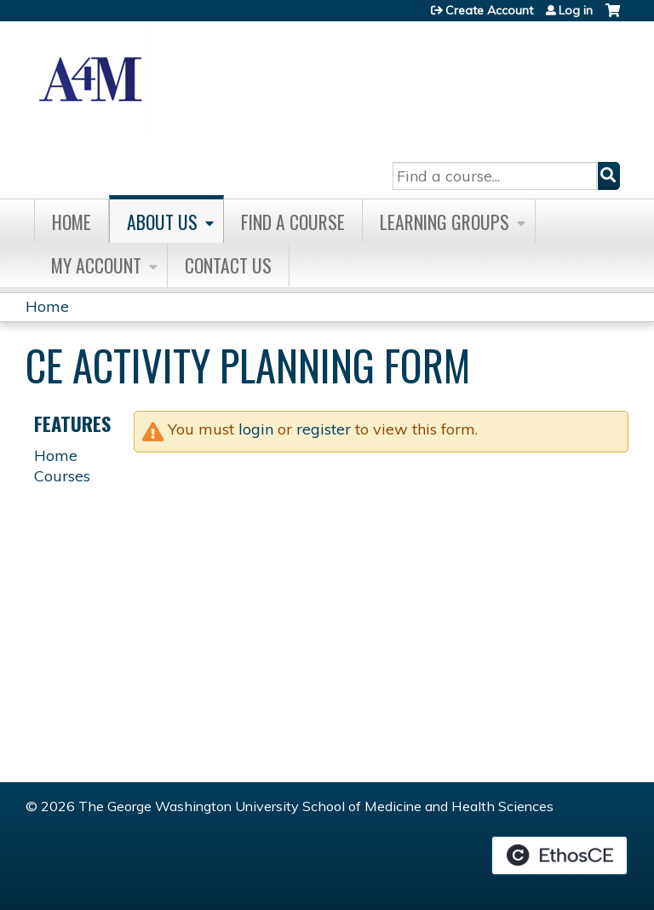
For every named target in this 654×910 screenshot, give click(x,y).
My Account (96, 265)
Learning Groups (444, 221)
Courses (62, 476)
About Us (162, 221)
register (323, 429)
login (255, 429)
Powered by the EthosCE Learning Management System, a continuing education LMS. (559, 855)
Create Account (489, 10)
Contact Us (228, 265)
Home (71, 221)
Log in (576, 10)
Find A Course (293, 221)
